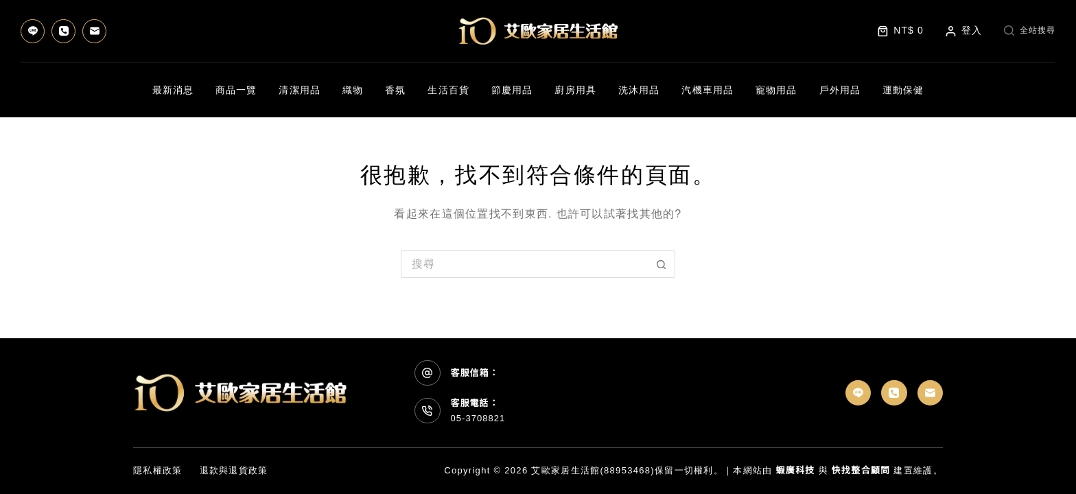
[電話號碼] (63, 31)
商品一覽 (236, 89)
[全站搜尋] (1029, 31)
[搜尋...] (524, 264)
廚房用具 (575, 89)
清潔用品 (299, 89)
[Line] (33, 31)
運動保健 (903, 89)
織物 (352, 89)
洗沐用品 (638, 89)
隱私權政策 (158, 470)
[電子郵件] (94, 31)
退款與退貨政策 (234, 470)
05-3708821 (478, 418)
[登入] (964, 30)
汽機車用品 (707, 89)
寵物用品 (776, 89)
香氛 (395, 89)
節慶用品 (512, 89)
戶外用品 (840, 89)
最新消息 (173, 89)
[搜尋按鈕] (661, 264)
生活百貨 (448, 89)
